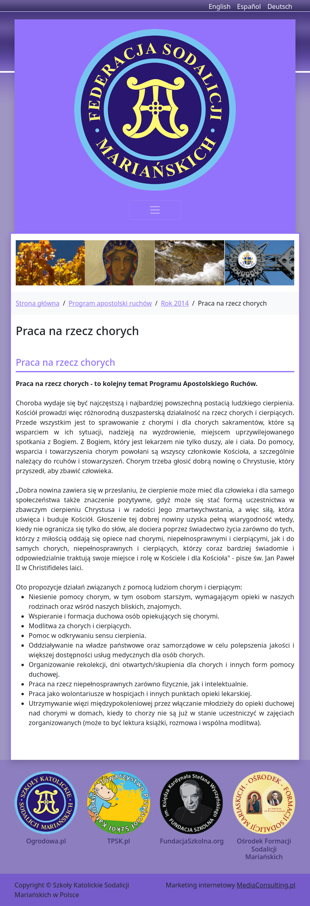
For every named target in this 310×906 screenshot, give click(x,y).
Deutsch (279, 6)
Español (249, 6)
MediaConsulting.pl (266, 885)
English (219, 6)
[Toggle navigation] (155, 210)
